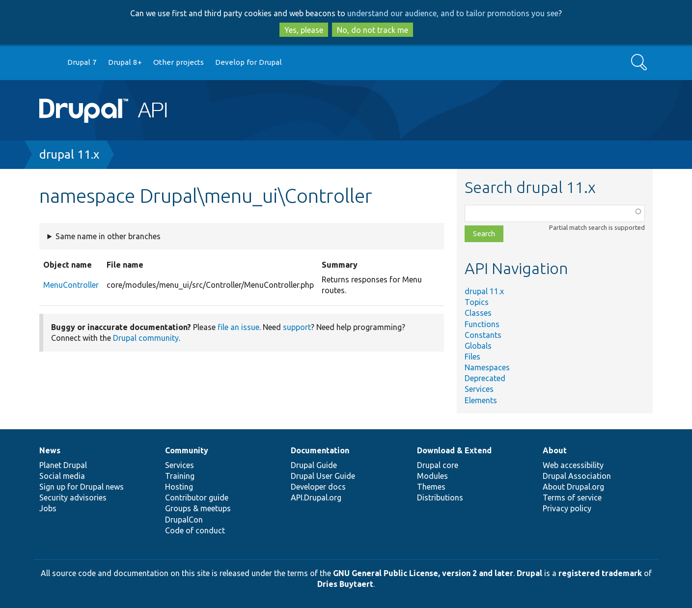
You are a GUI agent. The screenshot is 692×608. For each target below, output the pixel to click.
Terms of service (572, 497)
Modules (432, 475)
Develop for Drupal (248, 62)
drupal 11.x (69, 154)
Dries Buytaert (345, 584)
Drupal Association (577, 475)
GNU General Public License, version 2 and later (423, 573)
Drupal (529, 573)
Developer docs (318, 486)
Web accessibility (573, 465)
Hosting (179, 486)
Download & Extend (454, 450)
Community (186, 450)
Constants (483, 335)
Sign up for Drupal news (81, 486)
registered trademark (600, 573)
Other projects (178, 62)
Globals (478, 345)
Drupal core (437, 465)
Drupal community (146, 337)
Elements (481, 400)
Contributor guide (196, 497)
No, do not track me (372, 30)
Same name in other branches (108, 236)
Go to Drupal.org (48, 63)
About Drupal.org (573, 486)
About (555, 450)
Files (472, 356)
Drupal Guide (314, 465)
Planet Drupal (63, 465)
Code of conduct (195, 530)
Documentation (320, 450)
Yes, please (303, 30)
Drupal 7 (82, 62)
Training (179, 475)
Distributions (440, 497)
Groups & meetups (198, 508)
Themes (431, 486)
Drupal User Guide (323, 475)
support (297, 327)
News (49, 450)
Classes (478, 312)
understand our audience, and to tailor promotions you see (452, 13)
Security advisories (73, 497)
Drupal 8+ (125, 62)
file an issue (238, 327)
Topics (477, 302)
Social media (62, 475)
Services (479, 389)
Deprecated (485, 378)
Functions (482, 324)
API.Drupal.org (316, 497)
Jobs (47, 508)
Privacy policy (567, 508)
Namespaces (487, 367)
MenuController (71, 284)
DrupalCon (184, 519)
